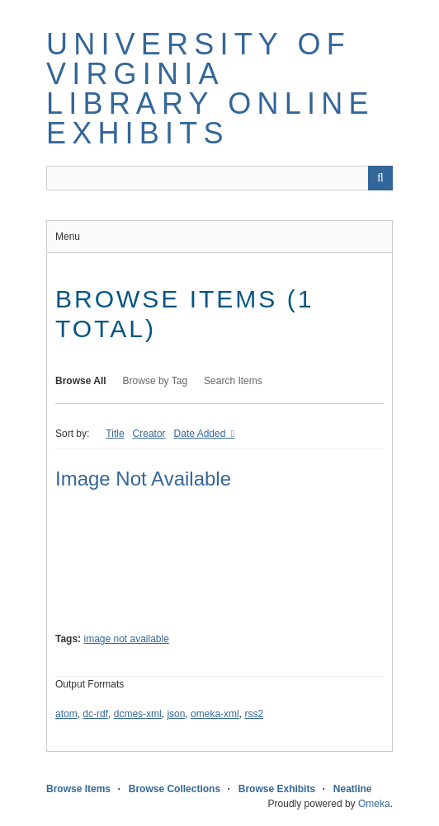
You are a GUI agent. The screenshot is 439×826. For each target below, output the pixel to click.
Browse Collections (174, 789)
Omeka (374, 804)
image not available (125, 639)
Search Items (233, 381)
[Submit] (380, 178)
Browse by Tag (155, 381)
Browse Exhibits (276, 789)
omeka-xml (215, 714)
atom (66, 714)
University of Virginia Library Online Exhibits (210, 88)
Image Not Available (143, 478)
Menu (67, 236)
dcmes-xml (138, 714)
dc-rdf (95, 714)
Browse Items (78, 789)
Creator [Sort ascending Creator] (149, 433)
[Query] (219, 178)
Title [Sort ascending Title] (115, 433)
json (176, 714)
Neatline (352, 789)
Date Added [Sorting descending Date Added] (201, 433)
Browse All (80, 381)
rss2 (253, 714)
